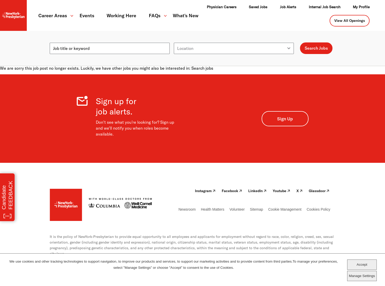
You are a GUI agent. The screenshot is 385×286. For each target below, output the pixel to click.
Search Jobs (316, 48)
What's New (186, 16)
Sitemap (256, 209)
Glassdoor (319, 191)
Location (182, 41)
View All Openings (349, 20)
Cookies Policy (318, 209)
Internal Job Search (324, 7)
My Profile (361, 7)
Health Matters (212, 209)
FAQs (154, 15)
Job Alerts (288, 7)
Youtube (281, 191)
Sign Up (285, 118)
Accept (362, 264)
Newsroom (187, 209)
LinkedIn (257, 191)
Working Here (121, 16)
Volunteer (237, 209)
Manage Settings (362, 276)
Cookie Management (284, 209)
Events (87, 16)
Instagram (205, 191)
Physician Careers (221, 7)
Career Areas (52, 15)
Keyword (58, 41)
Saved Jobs (258, 7)
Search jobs (202, 68)
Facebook (232, 191)
